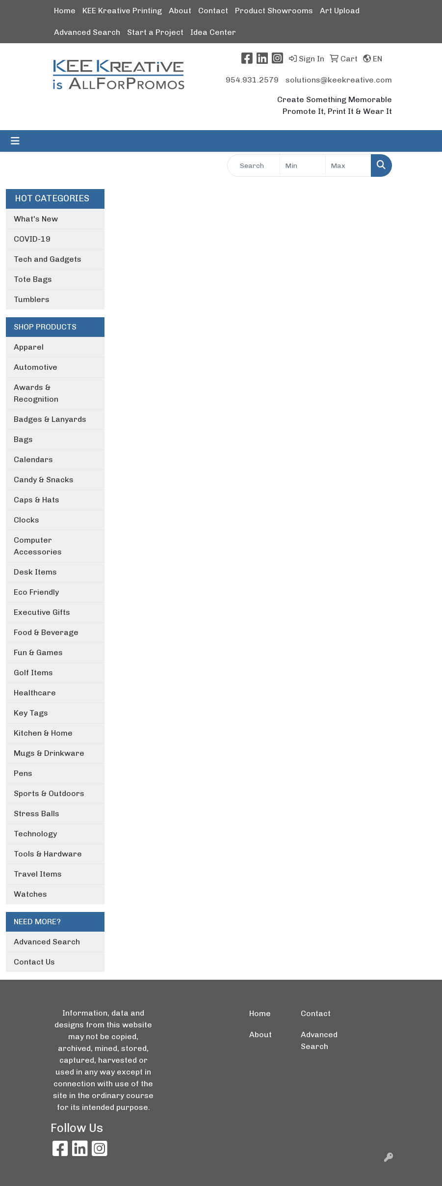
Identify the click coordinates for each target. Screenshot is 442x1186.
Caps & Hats (36, 499)
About (180, 10)
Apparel (29, 347)
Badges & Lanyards (50, 419)
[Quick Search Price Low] (303, 165)
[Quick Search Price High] (348, 165)
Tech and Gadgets (47, 259)
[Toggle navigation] (15, 141)
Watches (30, 894)
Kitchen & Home (43, 733)
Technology (35, 833)
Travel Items (38, 874)
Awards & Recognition (36, 393)
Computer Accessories (38, 545)
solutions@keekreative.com (339, 79)
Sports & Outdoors (49, 793)
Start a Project (155, 32)
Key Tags (31, 712)
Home (65, 10)
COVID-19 (32, 239)
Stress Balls (36, 813)
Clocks (26, 519)
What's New (36, 218)
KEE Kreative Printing (122, 10)
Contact (213, 10)
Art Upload (340, 10)
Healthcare (35, 692)
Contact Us (34, 961)
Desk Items (35, 572)
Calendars (33, 459)
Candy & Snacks (44, 479)
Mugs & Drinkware (49, 753)
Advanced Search (87, 32)
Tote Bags (33, 279)
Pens (23, 773)
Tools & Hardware (48, 853)
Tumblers (32, 299)
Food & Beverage (46, 632)
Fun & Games (38, 652)
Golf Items (33, 672)
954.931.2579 (252, 79)
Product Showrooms (274, 10)
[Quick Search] (254, 165)
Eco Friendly (36, 592)
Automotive (35, 367)
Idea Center (213, 32)
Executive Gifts (42, 612)
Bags (23, 439)
